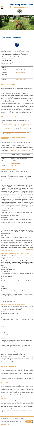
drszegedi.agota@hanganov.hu (21, 79)
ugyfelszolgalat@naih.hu (15, 163)
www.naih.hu (13, 165)
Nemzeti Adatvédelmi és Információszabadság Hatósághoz (22, 150)
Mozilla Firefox (7, 250)
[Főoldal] (19, 11)
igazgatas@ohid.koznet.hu (20, 72)
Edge (11, 250)
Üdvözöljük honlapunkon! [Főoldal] (20, 6)
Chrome (2, 250)
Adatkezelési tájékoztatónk (6, 424)
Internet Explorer (29, 249)
